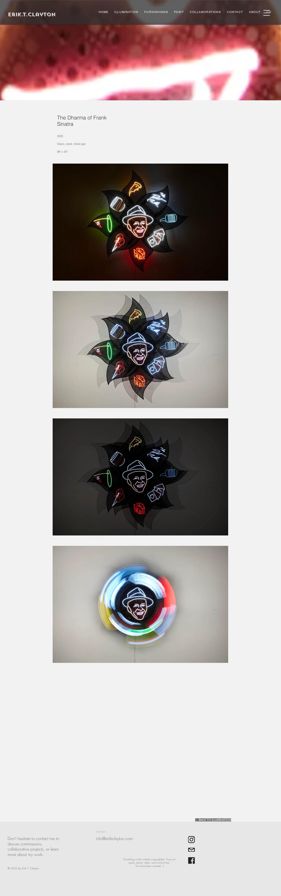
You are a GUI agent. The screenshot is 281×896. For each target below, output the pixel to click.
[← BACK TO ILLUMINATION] (213, 820)
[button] (266, 13)
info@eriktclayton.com (114, 838)
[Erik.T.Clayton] (32, 14)
